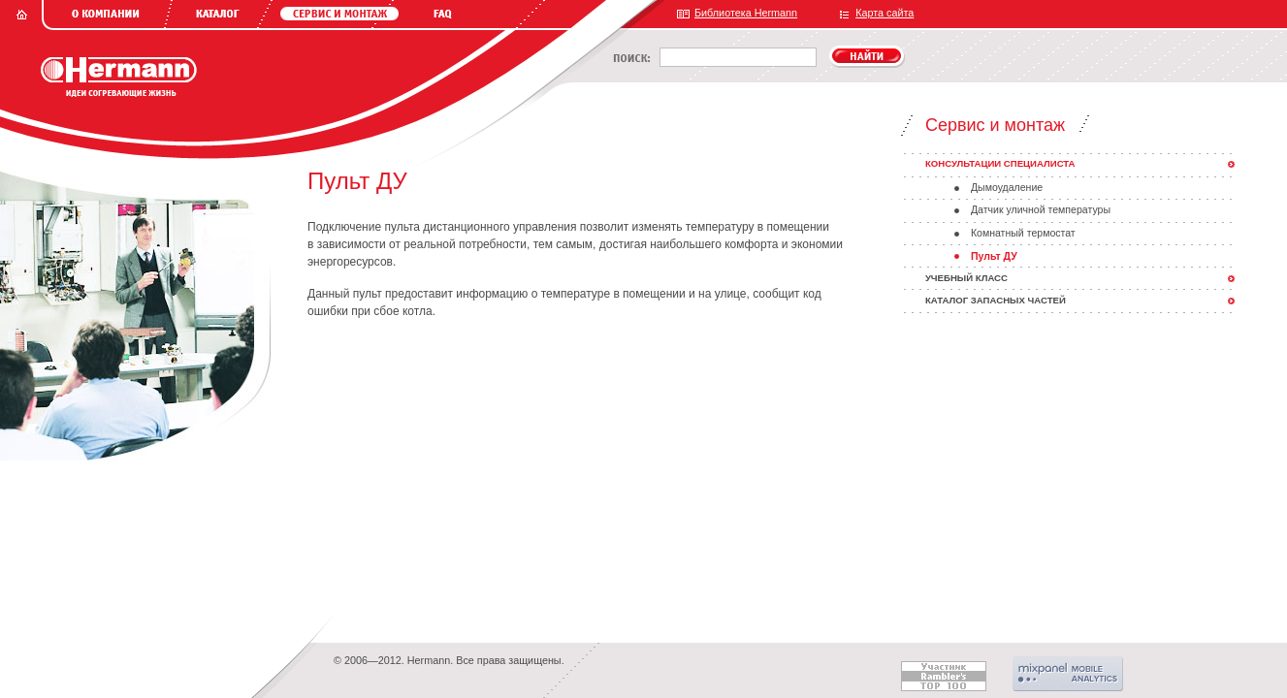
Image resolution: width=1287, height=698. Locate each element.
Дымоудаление (1007, 187)
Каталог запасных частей (995, 300)
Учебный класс (966, 277)
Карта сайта (884, 12)
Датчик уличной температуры (1040, 209)
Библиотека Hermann (745, 12)
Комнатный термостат (1023, 232)
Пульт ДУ (994, 256)
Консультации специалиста (1000, 163)
